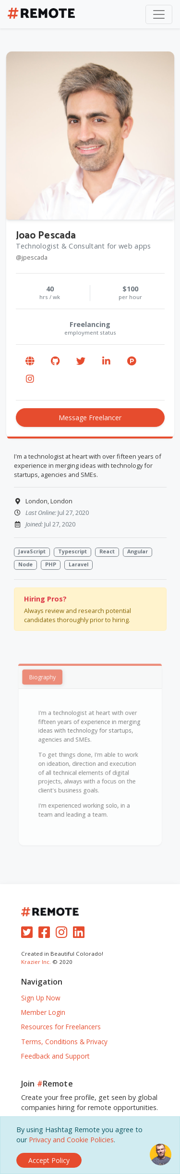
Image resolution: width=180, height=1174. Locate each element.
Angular (137, 551)
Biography (46, 683)
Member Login (43, 1012)
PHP (50, 564)
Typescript (72, 551)
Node (25, 564)
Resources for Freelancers (61, 1026)
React (107, 551)
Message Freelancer (90, 418)
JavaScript (32, 551)
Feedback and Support (55, 1056)
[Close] (49, 1160)
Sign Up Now (40, 997)
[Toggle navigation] (158, 14)
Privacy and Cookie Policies (71, 1139)
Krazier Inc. (36, 961)
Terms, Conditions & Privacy (64, 1041)
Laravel (78, 564)
